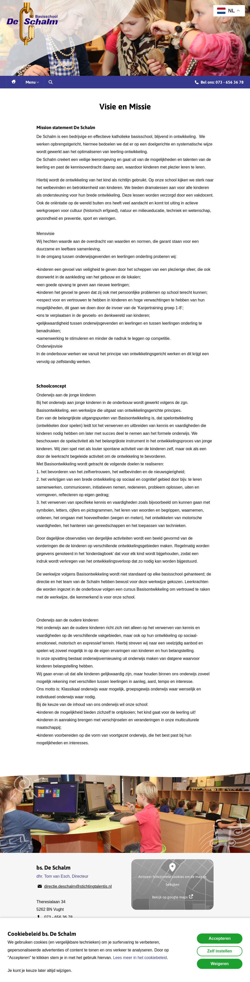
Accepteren (220, 938)
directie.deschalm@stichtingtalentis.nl (78, 886)
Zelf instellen (219, 951)
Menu (33, 82)
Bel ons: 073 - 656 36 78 (219, 83)
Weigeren (220, 964)
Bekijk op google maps (172, 896)
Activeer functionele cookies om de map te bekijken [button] (172, 880)
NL (226, 11)
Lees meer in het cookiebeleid (140, 957)
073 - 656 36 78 (58, 917)
